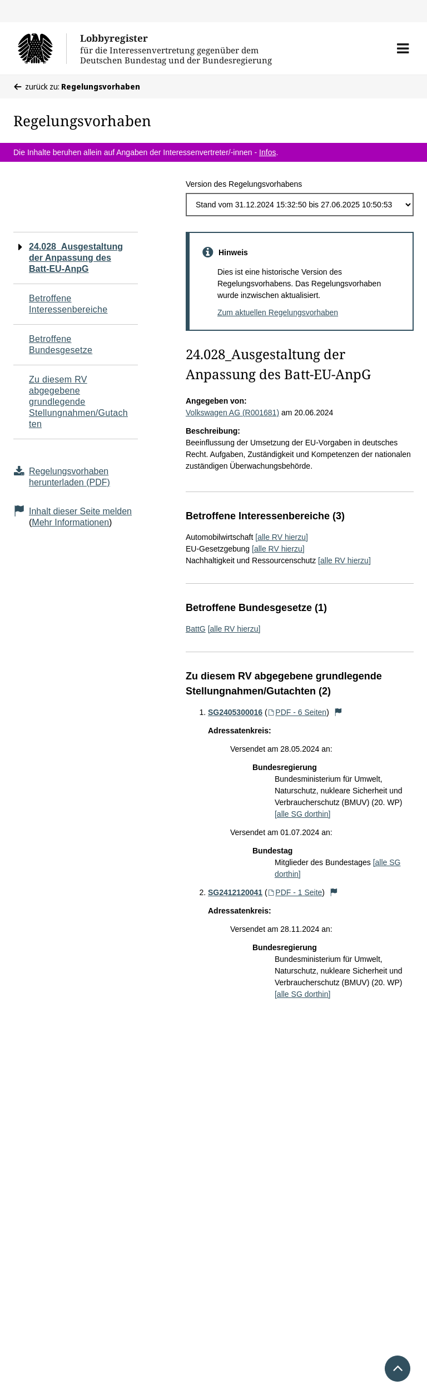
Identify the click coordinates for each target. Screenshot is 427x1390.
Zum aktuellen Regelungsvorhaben (277, 312)
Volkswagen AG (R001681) (232, 412)
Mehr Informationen (70, 522)
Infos (267, 152)
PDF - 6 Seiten (297, 712)
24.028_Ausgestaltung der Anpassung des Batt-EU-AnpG (76, 258)
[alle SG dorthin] (302, 814)
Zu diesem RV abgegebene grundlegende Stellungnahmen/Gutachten (78, 402)
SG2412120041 (235, 892)
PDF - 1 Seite (294, 892)
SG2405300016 (235, 712)
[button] (403, 48)
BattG (196, 628)
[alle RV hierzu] (281, 537)
